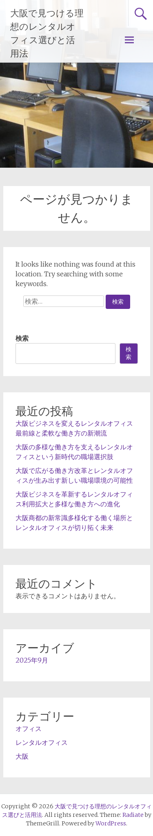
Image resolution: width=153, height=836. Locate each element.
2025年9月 (32, 660)
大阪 (22, 756)
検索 (22, 338)
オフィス (29, 728)
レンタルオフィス (42, 742)
